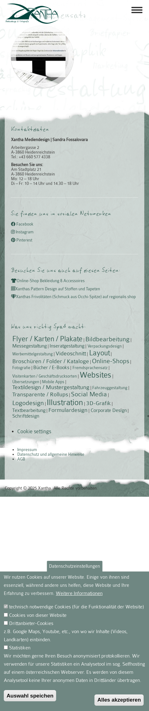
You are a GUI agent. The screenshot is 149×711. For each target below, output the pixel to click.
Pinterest (21, 240)
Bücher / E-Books (51, 367)
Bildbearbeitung (107, 339)
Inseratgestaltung (67, 346)
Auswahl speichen (30, 696)
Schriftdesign (25, 416)
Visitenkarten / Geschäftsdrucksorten (44, 376)
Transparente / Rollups (40, 394)
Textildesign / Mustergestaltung (50, 387)
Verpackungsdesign (105, 346)
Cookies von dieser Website (38, 615)
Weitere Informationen (79, 593)
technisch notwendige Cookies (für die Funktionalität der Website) (76, 607)
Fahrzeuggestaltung (109, 387)
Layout (99, 353)
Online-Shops (110, 361)
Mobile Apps (53, 381)
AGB (21, 459)
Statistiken (19, 648)
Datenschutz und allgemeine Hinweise (50, 454)
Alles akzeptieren (119, 700)
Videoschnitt (71, 353)
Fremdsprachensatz (90, 367)
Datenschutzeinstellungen (74, 566)
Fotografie (21, 367)
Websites (95, 374)
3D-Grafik (98, 403)
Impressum (27, 449)
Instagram (22, 232)
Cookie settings (34, 431)
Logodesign (28, 403)
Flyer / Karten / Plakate (47, 339)
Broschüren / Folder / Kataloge (50, 361)
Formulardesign (68, 410)
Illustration (65, 402)
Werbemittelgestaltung (32, 354)
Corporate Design (109, 410)
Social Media (89, 394)
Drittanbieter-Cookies (31, 623)
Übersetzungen (25, 381)
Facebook (22, 224)
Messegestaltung (29, 346)
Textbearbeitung (28, 410)
